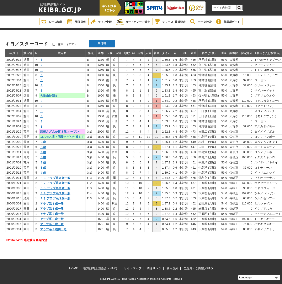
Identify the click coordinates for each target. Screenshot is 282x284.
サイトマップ (133, 268)
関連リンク (154, 268)
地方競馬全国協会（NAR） (101, 268)
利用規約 (172, 268)
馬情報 (102, 43)
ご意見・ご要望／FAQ (198, 268)
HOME (73, 268)
